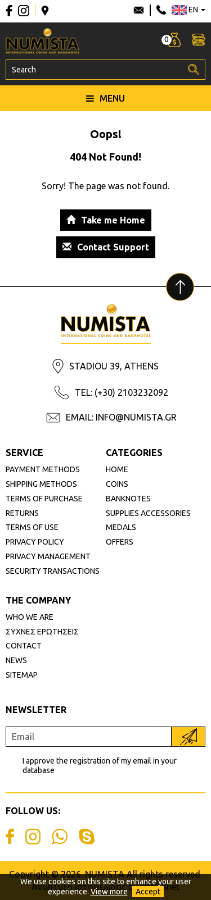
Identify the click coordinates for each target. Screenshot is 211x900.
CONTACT (24, 645)
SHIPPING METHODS (41, 483)
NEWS (16, 660)
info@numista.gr (138, 10)
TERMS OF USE (32, 527)
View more (109, 891)
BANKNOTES (128, 498)
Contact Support (105, 247)
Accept (148, 891)
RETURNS (22, 513)
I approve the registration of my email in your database (100, 765)
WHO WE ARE (29, 617)
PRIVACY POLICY (35, 541)
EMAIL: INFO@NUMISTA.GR (121, 417)
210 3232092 (161, 10)
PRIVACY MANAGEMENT (48, 556)
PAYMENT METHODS (43, 469)
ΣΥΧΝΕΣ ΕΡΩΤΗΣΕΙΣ (42, 631)
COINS (117, 483)
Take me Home (105, 220)
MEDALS (121, 527)
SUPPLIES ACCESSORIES (148, 513)
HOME (117, 469)
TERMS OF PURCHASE (44, 498)
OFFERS (119, 541)
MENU (105, 98)
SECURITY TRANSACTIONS (53, 571)
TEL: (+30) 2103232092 (121, 392)
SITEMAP (22, 674)
